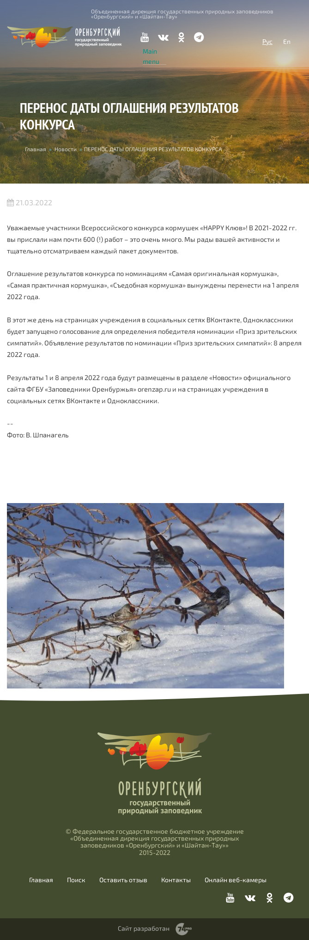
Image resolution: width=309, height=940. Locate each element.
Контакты (176, 880)
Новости (66, 149)
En (287, 41)
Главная (35, 149)
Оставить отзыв (123, 880)
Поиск (76, 880)
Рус (267, 41)
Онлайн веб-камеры (236, 880)
